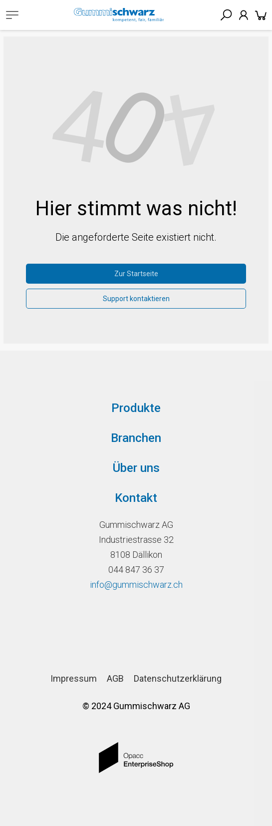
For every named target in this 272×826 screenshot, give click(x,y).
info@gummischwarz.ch (136, 584)
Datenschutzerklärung (178, 678)
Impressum (73, 678)
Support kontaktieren (136, 299)
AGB (115, 678)
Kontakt (136, 498)
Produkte (136, 408)
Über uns (136, 468)
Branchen (136, 438)
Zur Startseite (136, 274)
